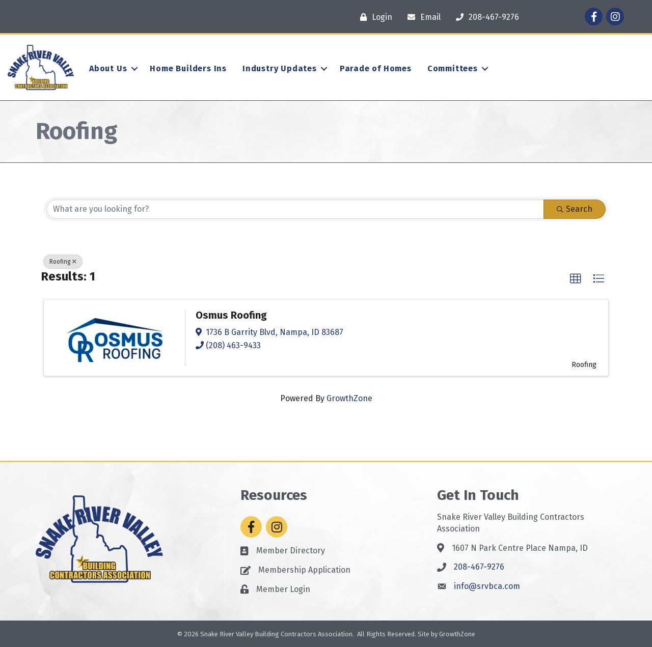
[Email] (421, 17)
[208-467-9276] (485, 17)
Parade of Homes (376, 68)
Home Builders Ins (188, 68)
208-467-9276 (479, 567)
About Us (108, 68)
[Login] (373, 17)
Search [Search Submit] (574, 209)
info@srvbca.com (487, 586)
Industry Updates (279, 68)
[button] (575, 279)
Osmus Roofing (231, 315)
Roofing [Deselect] (62, 261)
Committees (452, 68)
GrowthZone (349, 398)
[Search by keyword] (295, 209)
